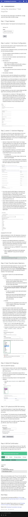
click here (20, 497)
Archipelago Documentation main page (14, 507)
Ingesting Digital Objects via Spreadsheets (17, 498)
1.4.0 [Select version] (19, 1)
